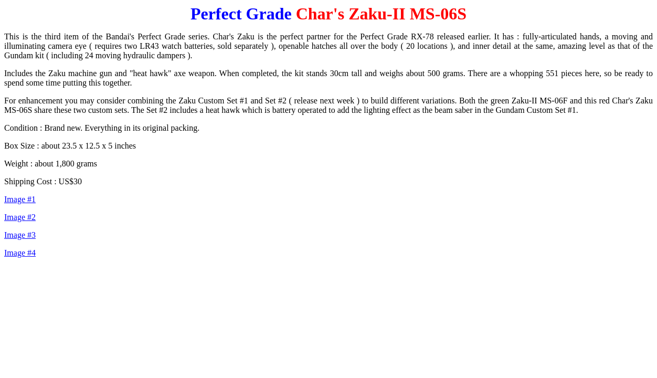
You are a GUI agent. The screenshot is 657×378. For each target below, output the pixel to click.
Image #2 (20, 217)
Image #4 (20, 252)
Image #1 (20, 199)
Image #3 (20, 234)
